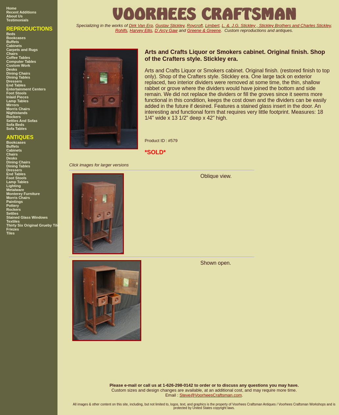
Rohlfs (121, 30)
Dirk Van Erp (141, 25)
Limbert (212, 25)
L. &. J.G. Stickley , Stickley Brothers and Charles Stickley (276, 25)
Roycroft (195, 25)
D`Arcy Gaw (166, 30)
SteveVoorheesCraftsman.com (210, 395)
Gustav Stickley (170, 25)
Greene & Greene (204, 30)
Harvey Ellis (141, 30)
